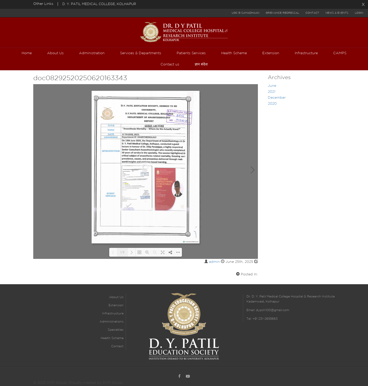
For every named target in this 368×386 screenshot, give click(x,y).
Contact (312, 13)
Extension (116, 305)
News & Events (336, 13)
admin (214, 262)
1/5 (122, 252)
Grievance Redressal (282, 13)
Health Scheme (112, 338)
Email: (251, 310)
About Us (116, 297)
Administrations (112, 321)
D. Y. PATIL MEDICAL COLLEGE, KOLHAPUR (99, 4)
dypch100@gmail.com (272, 310)
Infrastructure (113, 313)
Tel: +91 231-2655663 (262, 318)
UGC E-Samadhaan (245, 13)
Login (359, 13)
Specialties (116, 329)
